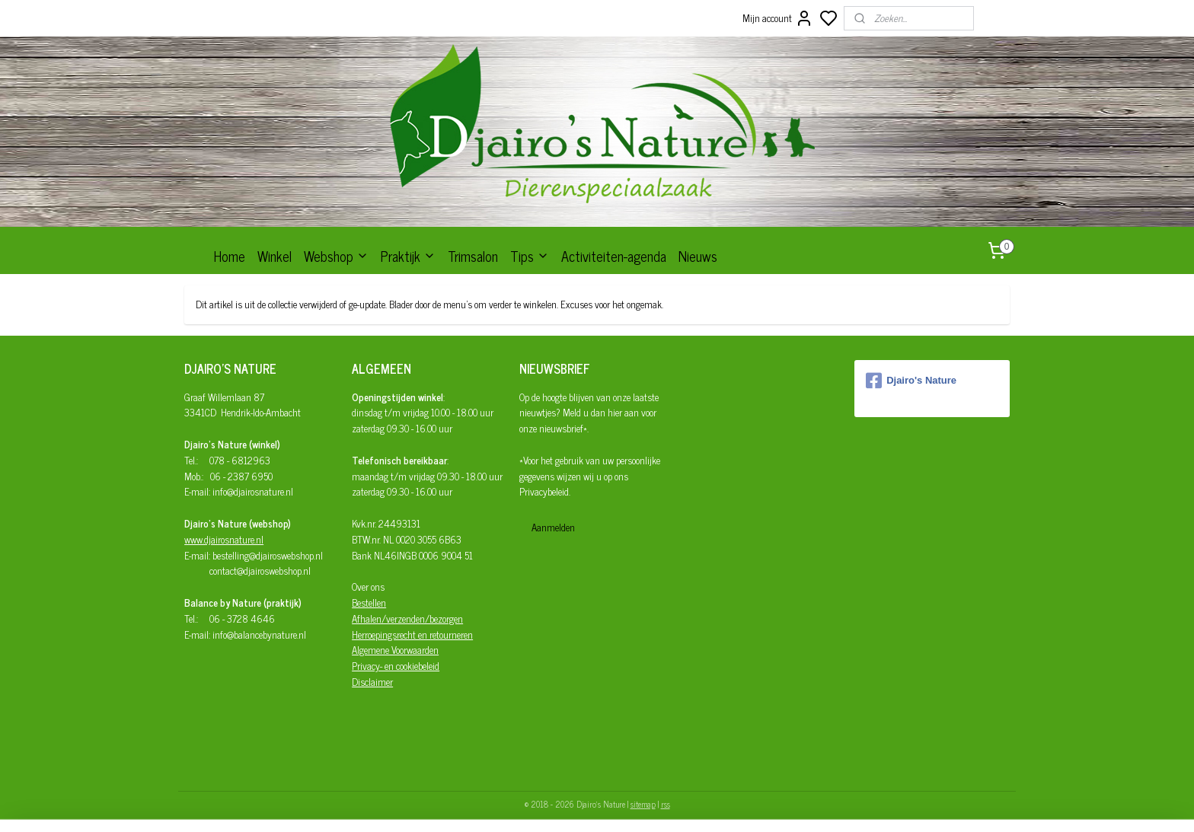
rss (665, 804)
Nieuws (697, 255)
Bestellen (369, 602)
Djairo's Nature (911, 380)
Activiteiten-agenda (613, 255)
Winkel (274, 255)
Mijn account (777, 18)
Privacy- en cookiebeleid (395, 666)
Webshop (336, 255)
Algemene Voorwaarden (395, 650)
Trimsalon (473, 255)
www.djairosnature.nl (223, 539)
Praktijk (408, 255)
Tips (529, 255)
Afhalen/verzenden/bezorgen (407, 618)
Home (229, 255)
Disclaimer (372, 682)
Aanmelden (553, 527)
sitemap (643, 804)
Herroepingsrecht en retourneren (412, 634)
